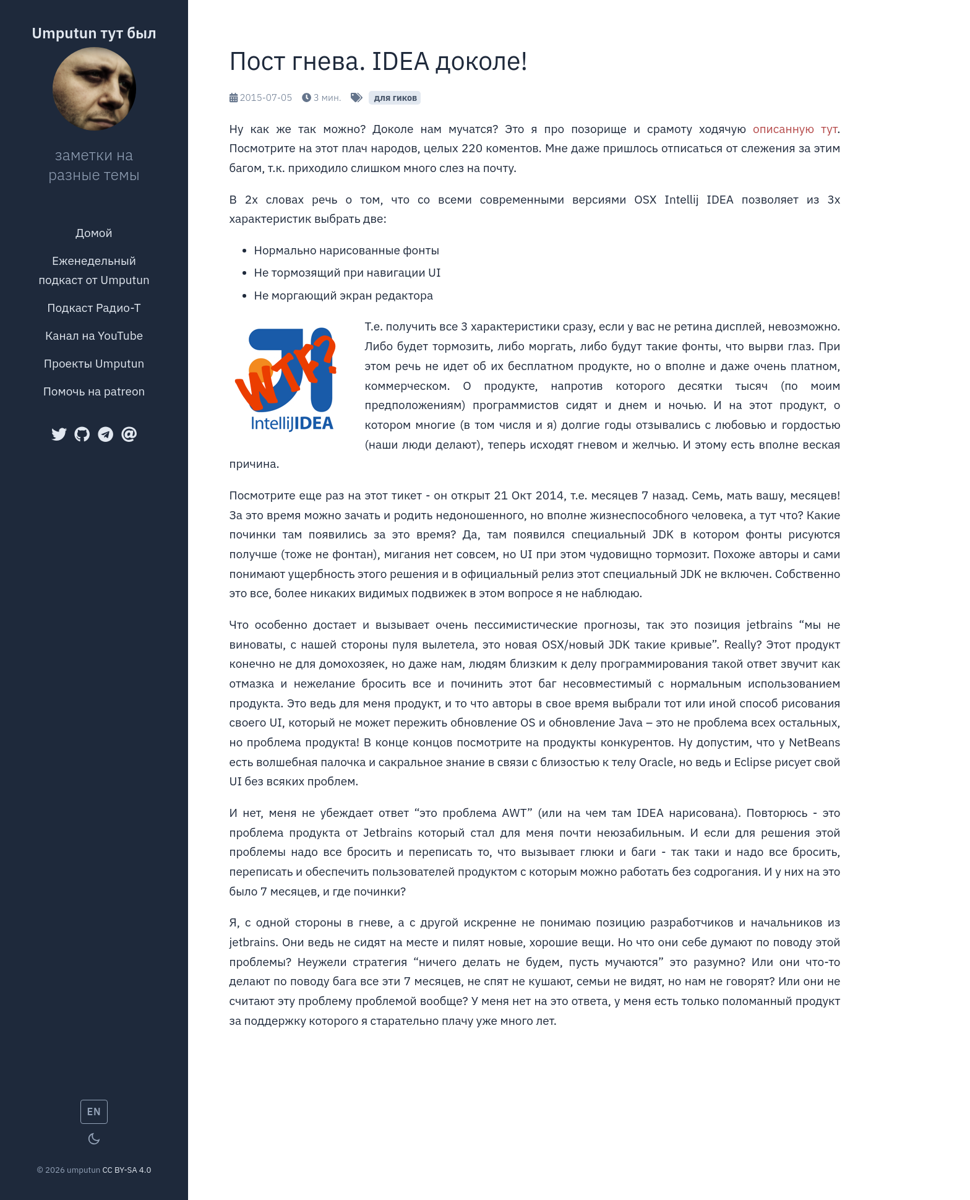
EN (94, 1111)
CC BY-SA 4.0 (126, 1169)
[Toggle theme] (94, 1138)
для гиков (394, 97)
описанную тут (795, 128)
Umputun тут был (94, 33)
